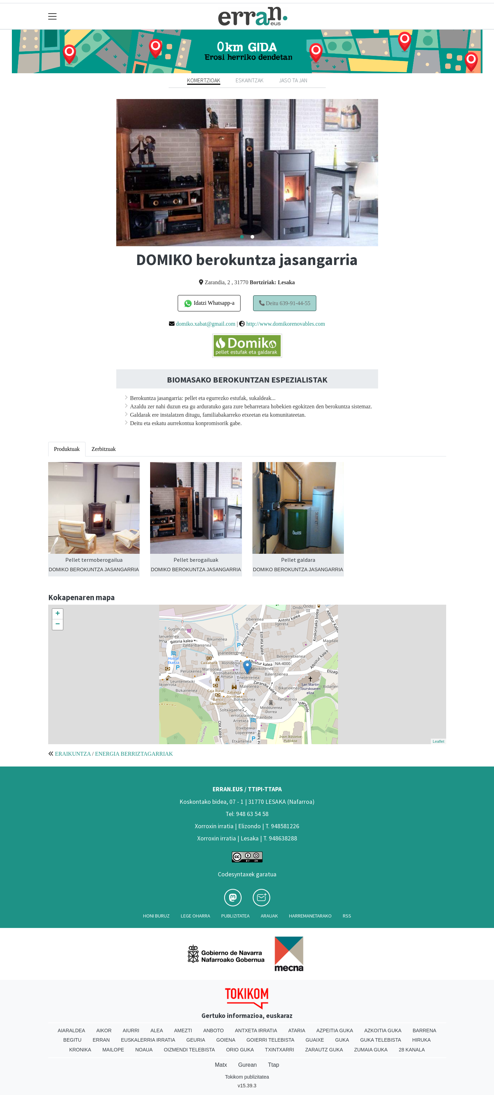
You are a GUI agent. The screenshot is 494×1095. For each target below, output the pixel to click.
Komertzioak (203, 80)
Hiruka (421, 1040)
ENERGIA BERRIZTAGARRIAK (134, 754)
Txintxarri (279, 1049)
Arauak (269, 916)
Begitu (72, 1040)
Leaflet (438, 741)
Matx (221, 1065)
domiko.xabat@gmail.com (205, 324)
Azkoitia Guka (382, 1030)
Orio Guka (240, 1049)
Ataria (296, 1030)
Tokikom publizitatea (247, 1077)
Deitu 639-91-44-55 (285, 303)
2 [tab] (252, 237)
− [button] (57, 624)
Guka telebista (380, 1040)
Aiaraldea (71, 1030)
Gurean (247, 1065)
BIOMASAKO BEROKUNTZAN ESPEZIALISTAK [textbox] (247, 380)
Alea (156, 1030)
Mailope (113, 1049)
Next (383, 172)
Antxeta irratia (256, 1030)
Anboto (213, 1030)
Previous (111, 172)
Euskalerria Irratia (148, 1040)
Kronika (80, 1049)
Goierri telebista (270, 1040)
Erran (101, 1040)
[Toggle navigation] (52, 16)
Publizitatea (235, 916)
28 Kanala (412, 1049)
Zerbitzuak (103, 449)
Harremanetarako (310, 916)
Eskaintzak (250, 80)
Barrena (424, 1030)
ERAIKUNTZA (73, 754)
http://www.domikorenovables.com (285, 324)
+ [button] (57, 614)
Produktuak (67, 449)
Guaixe (314, 1040)
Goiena (225, 1040)
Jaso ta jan (293, 80)
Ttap (273, 1065)
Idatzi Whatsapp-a (209, 303)
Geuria (195, 1040)
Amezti (183, 1030)
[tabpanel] (247, 172)
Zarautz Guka (324, 1049)
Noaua (144, 1049)
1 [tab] (241, 237)
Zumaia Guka (371, 1049)
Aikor (104, 1030)
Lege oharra (195, 916)
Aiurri (131, 1030)
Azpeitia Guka (334, 1030)
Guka (342, 1040)
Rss (347, 916)
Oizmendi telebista (189, 1049)
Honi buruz (156, 916)
